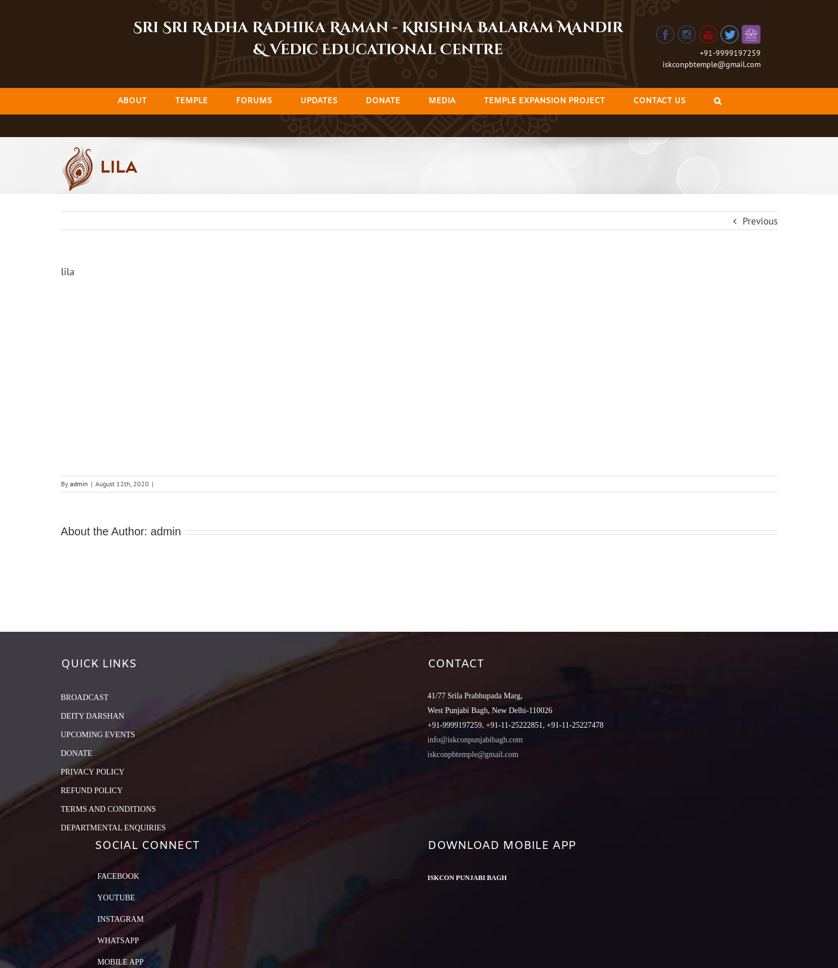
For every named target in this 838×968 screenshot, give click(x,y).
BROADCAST (85, 697)
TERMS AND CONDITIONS (108, 809)
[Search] (717, 101)
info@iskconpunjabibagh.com (475, 740)
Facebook (118, 876)
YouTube (116, 898)
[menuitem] (132, 101)
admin (79, 483)
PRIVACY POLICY (93, 772)
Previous (760, 221)
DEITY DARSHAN (93, 716)
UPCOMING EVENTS (98, 735)
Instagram (121, 919)
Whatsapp (118, 940)
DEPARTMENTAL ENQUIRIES (113, 828)
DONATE (77, 753)
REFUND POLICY (92, 790)
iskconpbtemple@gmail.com (711, 64)
